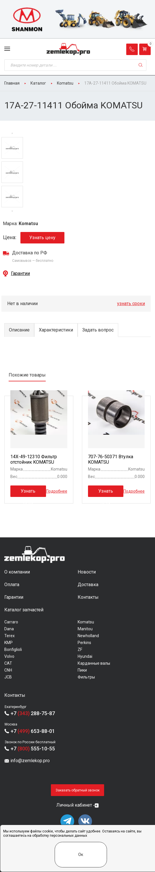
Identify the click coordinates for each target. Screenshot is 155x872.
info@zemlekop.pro (30, 760)
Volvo (9, 656)
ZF (80, 649)
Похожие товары (27, 375)
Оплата (11, 584)
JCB (8, 677)
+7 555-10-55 (33, 749)
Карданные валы (94, 663)
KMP (8, 642)
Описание (19, 330)
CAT (8, 663)
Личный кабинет (74, 805)
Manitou (85, 629)
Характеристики (56, 330)
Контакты (88, 597)
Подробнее (56, 491)
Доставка (88, 584)
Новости (87, 572)
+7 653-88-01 (33, 731)
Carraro (11, 622)
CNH (8, 670)
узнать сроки (131, 303)
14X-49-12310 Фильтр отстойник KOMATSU (33, 459)
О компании (17, 572)
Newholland (88, 635)
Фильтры (86, 677)
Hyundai (85, 656)
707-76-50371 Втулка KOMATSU (110, 459)
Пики (82, 670)
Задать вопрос (98, 330)
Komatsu (86, 622)
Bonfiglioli (13, 649)
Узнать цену (42, 237)
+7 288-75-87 (33, 713)
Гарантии (20, 273)
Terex (9, 635)
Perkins (84, 642)
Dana (9, 629)
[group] (77, 19)
